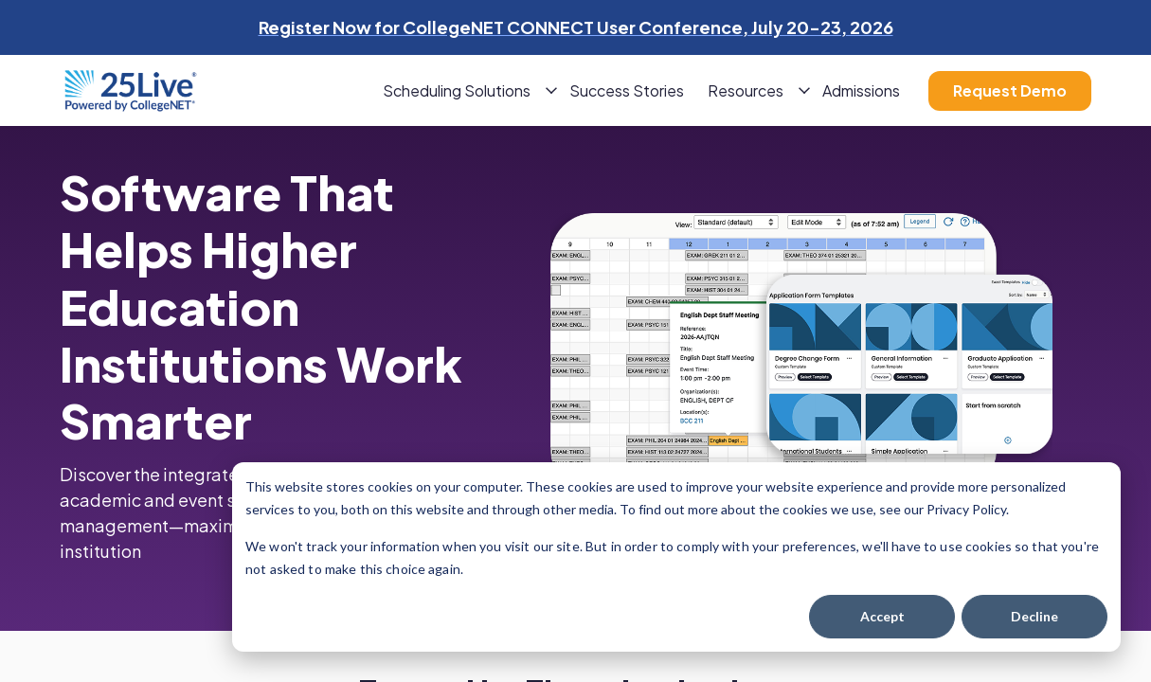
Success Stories (626, 90)
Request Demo (1010, 90)
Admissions (861, 90)
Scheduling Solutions (457, 90)
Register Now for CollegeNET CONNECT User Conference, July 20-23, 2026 (576, 27)
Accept (882, 616)
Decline (1034, 616)
